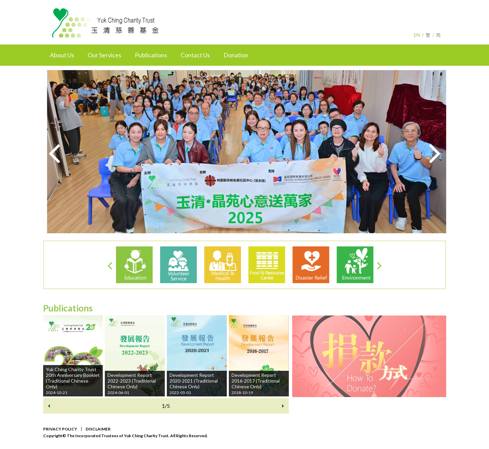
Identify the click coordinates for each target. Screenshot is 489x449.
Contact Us (195, 55)
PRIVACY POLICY (60, 428)
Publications (151, 55)
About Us (62, 55)
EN (417, 35)
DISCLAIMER (98, 428)
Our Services (104, 55)
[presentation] (54, 151)
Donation (235, 55)
